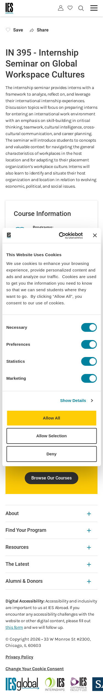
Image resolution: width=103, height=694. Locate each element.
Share (39, 30)
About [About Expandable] (48, 513)
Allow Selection (51, 435)
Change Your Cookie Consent (34, 668)
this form (14, 627)
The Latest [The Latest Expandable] (48, 564)
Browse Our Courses (51, 478)
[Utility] (60, 8)
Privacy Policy (19, 656)
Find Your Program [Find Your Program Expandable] (48, 530)
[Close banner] (95, 235)
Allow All (51, 418)
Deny (51, 454)
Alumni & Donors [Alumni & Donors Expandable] (48, 581)
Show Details (73, 400)
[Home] (9, 8)
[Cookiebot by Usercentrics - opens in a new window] (61, 235)
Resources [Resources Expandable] (48, 547)
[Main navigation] (94, 8)
